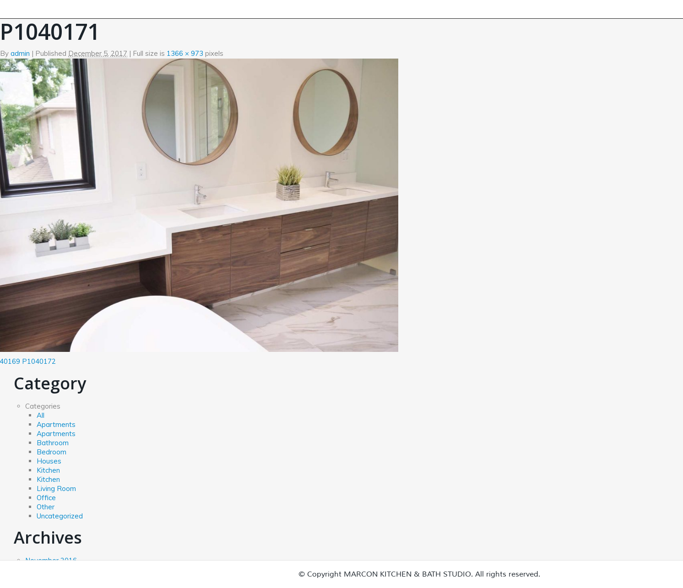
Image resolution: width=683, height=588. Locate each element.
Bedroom (51, 452)
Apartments (56, 424)
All (40, 415)
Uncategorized (60, 516)
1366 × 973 (185, 53)
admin (20, 53)
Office (46, 497)
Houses (49, 461)
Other (45, 506)
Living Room (56, 488)
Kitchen (48, 470)
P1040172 (39, 361)
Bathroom (53, 442)
